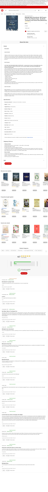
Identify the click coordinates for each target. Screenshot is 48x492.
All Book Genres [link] (20, 250)
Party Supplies (22, 2)
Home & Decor (34, 0)
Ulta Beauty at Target (38, 2)
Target (2, 13)
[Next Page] (47, 182)
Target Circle (20, 5)
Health (32, 1)
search (35, 10)
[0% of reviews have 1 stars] (24, 265)
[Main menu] (6, 10)
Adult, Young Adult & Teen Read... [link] (28, 250)
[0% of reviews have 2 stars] (24, 264)
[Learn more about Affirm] (36, 37)
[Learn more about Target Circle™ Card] (36, 34)
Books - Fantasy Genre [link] (38, 250)
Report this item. (30, 137)
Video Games (9, 2)
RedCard (16, 5)
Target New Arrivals (3, 0)
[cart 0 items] (46, 10)
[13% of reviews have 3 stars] (24, 263)
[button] (4, 208)
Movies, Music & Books (16, 2)
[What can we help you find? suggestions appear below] (22, 10)
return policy (9, 156)
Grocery (4, 1)
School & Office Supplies (40, 1)
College (18, 0)
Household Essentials (10, 1)
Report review (12, 288)
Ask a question (8, 163)
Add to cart (27, 28)
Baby (15, 1)
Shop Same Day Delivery (7, 5)
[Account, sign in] (41, 10)
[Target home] (2, 10)
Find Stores (24, 5)
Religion (23, 13)
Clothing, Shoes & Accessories (25, 0)
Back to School (14, 0)
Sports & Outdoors (27, 1)
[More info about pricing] (46, 24)
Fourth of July (9, 0)
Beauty (17, 1)
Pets (33, 2)
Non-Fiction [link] (7, 250)
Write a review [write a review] (24, 273)
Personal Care (21, 1)
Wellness (34, 1)
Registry (13, 5)
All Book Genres (18, 13)
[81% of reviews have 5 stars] (24, 261)
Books (14, 13)
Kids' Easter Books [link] (13, 250)
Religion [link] (3, 250)
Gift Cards (30, 2)
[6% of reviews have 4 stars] (24, 262)
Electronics (5, 2)
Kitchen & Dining (40, 0)
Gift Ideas (27, 2)
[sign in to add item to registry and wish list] (45, 31)
